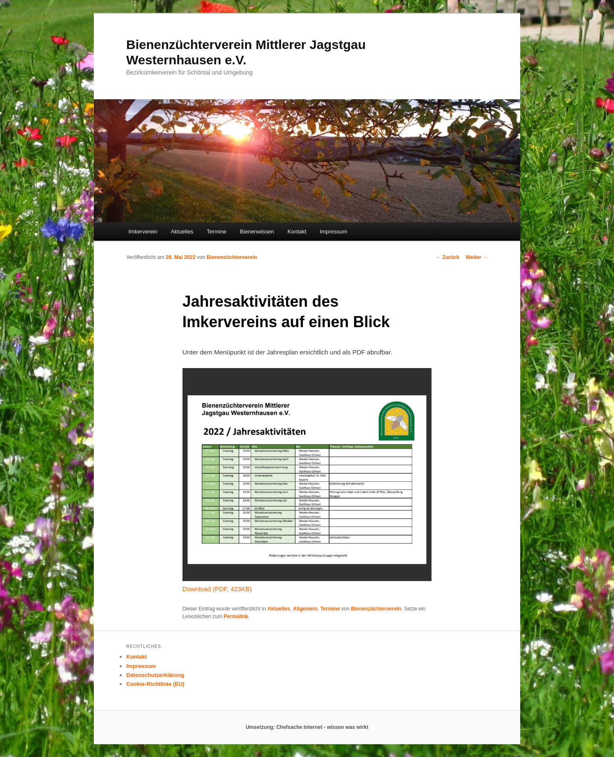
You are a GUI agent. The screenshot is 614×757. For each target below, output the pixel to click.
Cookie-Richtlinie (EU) (155, 684)
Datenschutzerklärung (155, 675)
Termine (216, 231)
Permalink (236, 616)
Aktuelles (182, 231)
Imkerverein (142, 231)
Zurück (447, 257)
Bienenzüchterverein (232, 257)
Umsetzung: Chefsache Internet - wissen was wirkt (307, 727)
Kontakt (296, 231)
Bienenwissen (257, 231)
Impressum (333, 231)
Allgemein (305, 609)
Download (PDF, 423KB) (217, 589)
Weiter (477, 257)
